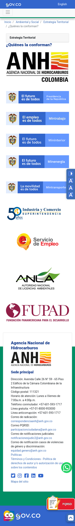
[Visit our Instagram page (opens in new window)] (20, 476)
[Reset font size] (70, 187)
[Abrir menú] (8, 12)
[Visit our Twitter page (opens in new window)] (13, 476)
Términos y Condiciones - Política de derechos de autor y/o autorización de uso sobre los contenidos (37, 463)
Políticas (16, 454)
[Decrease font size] (70, 180)
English (62, 4)
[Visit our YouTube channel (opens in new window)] (40, 476)
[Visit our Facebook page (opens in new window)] (27, 476)
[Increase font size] (70, 194)
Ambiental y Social (27, 22)
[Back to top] (70, 517)
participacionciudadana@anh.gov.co (33, 429)
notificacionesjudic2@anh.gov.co (31, 438)
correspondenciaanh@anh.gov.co (31, 421)
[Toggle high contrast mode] (70, 173)
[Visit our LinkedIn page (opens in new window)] (34, 476)
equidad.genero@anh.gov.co (28, 450)
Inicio (7, 22)
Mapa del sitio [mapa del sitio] (20, 481)
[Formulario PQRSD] (61, 504)
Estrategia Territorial (56, 22)
